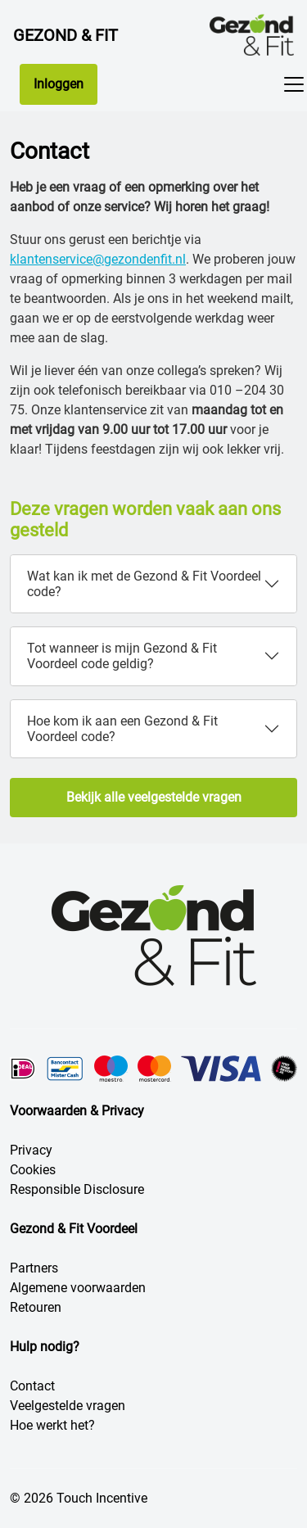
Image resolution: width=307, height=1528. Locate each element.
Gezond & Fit (65, 35)
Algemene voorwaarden (78, 1287)
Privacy (31, 1150)
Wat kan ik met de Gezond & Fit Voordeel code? (144, 583)
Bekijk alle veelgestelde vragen (154, 797)
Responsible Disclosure (77, 1189)
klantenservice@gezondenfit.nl (98, 259)
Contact (32, 1386)
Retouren (35, 1307)
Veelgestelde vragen (67, 1405)
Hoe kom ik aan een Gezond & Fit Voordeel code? (122, 728)
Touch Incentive (101, 1498)
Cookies (33, 1170)
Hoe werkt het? (52, 1425)
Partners (34, 1268)
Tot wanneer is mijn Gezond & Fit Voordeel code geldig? (122, 655)
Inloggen (59, 84)
